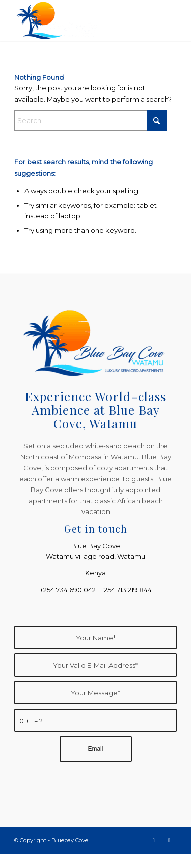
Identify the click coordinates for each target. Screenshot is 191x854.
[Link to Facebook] (153, 840)
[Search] (90, 120)
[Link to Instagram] (169, 840)
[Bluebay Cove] (79, 20)
